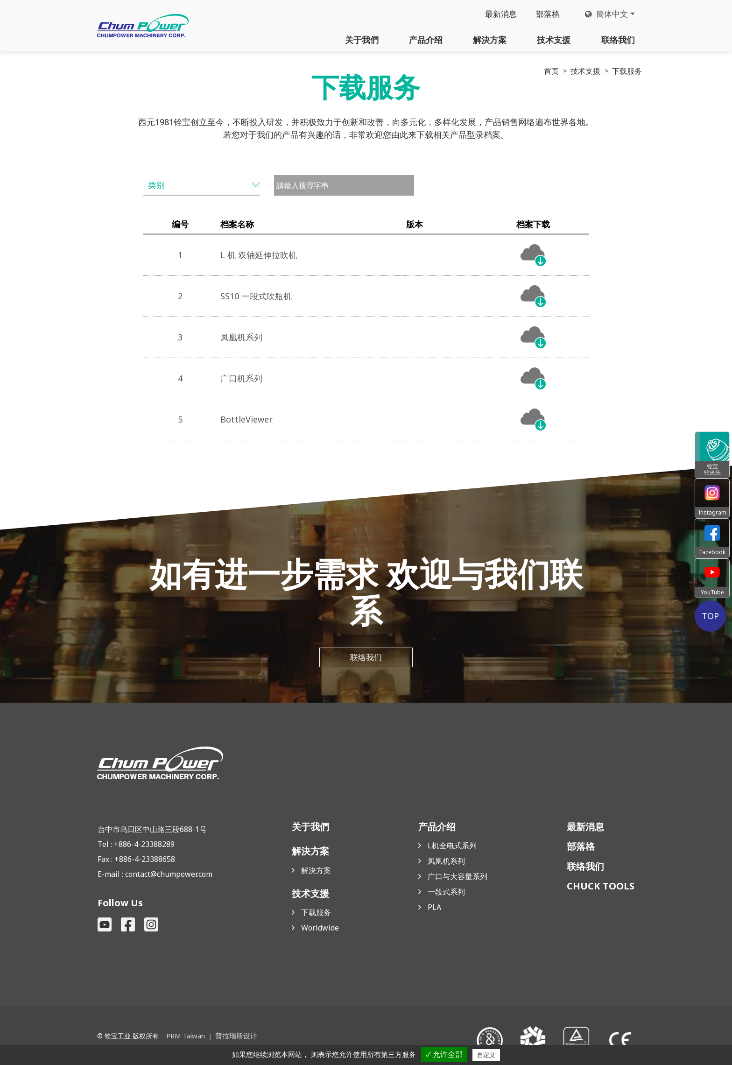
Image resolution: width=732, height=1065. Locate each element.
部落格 (544, 14)
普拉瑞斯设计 (233, 1035)
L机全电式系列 (452, 846)
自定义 (486, 1054)
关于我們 (362, 39)
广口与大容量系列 (457, 877)
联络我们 (618, 39)
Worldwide (320, 929)
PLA (434, 908)
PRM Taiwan (185, 1035)
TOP (712, 615)
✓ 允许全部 (444, 1054)
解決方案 (490, 39)
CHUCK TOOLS (600, 887)
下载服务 (316, 913)
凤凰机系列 (446, 862)
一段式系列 (446, 893)
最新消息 (496, 14)
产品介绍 (426, 39)
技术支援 (553, 39)
